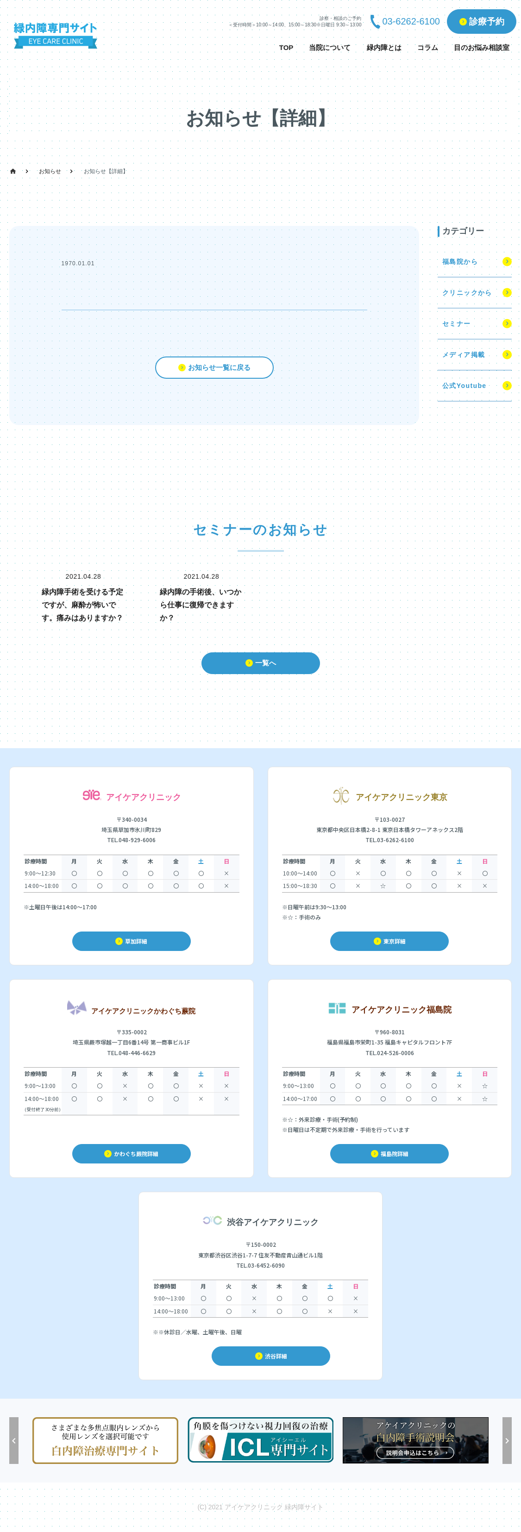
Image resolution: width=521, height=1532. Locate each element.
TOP (286, 47)
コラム (427, 47)
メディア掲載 (463, 354)
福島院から (460, 261)
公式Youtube (464, 385)
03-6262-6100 (411, 21)
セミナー (456, 323)
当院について (330, 47)
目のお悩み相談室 (481, 47)
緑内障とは (384, 47)
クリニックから (467, 292)
